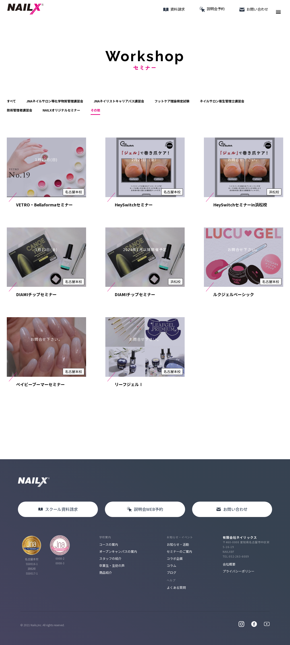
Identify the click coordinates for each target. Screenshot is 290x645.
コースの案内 (108, 544)
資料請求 (169, 12)
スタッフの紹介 (110, 558)
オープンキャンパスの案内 (118, 551)
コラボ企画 (175, 558)
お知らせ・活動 (178, 544)
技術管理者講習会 (19, 110)
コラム (171, 565)
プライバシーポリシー (238, 571)
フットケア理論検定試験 (172, 101)
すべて (11, 101)
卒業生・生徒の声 (112, 565)
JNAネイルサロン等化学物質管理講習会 (54, 101)
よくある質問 (176, 587)
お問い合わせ (249, 12)
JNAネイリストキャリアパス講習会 (119, 101)
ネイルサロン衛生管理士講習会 (222, 101)
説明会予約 (207, 12)
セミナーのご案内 (179, 551)
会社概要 (229, 564)
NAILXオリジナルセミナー (61, 110)
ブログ (171, 572)
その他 (95, 110)
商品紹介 (105, 572)
